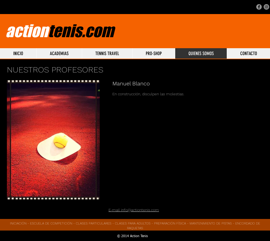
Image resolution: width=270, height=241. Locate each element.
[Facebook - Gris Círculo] (259, 7)
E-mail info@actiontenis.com (134, 210)
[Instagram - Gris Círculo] (266, 7)
